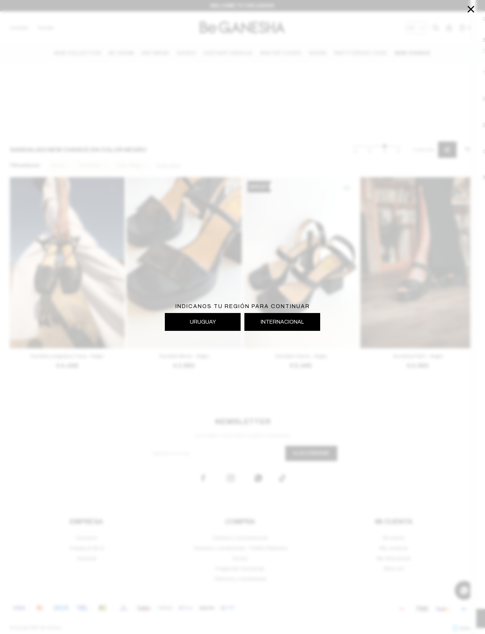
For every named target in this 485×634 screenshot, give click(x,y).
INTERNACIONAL (282, 322)
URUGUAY (203, 322)
